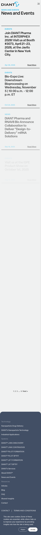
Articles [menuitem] (4, 486)
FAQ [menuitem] (3, 494)
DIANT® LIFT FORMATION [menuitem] (12, 460)
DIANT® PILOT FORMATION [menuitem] (12, 451)
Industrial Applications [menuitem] (10, 434)
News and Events (8, 477)
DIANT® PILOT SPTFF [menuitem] (10, 456)
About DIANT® (7, 473)
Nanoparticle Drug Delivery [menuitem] (12, 426)
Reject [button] (23, 529)
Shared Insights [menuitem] (7, 498)
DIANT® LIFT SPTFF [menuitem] (9, 464)
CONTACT (5, 510)
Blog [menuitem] (3, 490)
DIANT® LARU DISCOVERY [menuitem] (12, 443)
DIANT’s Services (8, 468)
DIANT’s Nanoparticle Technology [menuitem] (14, 430)
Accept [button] (33, 529)
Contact (4, 503)
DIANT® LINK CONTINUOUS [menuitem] (13, 447)
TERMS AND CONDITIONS (25, 510)
